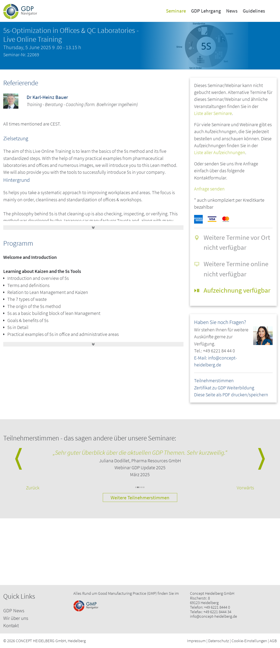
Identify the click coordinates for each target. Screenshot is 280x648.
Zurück (32, 488)
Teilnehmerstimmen (214, 381)
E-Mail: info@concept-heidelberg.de (215, 361)
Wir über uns (15, 618)
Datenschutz (218, 640)
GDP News (13, 610)
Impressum (196, 640)
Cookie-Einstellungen (249, 640)
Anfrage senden (209, 189)
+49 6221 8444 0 (217, 607)
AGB (273, 640)
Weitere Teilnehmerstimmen (140, 497)
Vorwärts (245, 488)
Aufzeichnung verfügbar (237, 290)
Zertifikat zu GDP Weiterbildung (224, 388)
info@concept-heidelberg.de (213, 616)
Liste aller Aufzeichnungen (219, 152)
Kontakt (11, 625)
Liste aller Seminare (213, 113)
